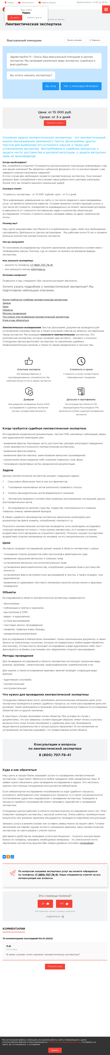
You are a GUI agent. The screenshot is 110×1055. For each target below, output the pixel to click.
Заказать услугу (55, 123)
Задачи (7, 304)
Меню (106, 10)
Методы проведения (14, 314)
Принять (55, 1050)
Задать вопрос (48, 3)
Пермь (10, 3)
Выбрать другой (34, 17)
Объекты (8, 311)
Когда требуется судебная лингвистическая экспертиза (35, 300)
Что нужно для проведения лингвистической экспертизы (36, 317)
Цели (5, 307)
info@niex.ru (27, 3)
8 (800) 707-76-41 (55, 755)
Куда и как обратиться (16, 321)
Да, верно (14, 17)
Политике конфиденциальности (64, 1042)
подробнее (86, 844)
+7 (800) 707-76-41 (41, 266)
